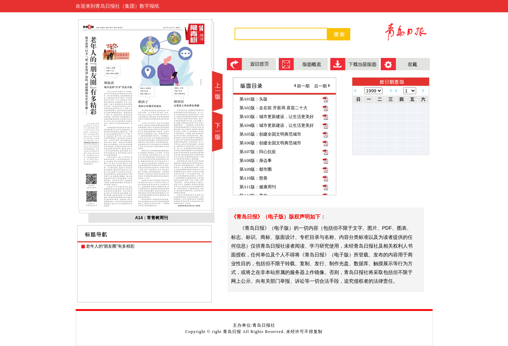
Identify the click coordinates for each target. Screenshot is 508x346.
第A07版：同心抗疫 (257, 151)
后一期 (322, 86)
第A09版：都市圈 (255, 169)
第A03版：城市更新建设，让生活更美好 (276, 116)
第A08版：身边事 (255, 160)
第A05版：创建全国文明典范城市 (270, 134)
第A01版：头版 (253, 99)
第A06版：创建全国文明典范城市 (270, 143)
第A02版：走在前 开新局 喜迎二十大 (273, 107)
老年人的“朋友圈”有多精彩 (110, 246)
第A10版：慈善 (253, 178)
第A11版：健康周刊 (257, 186)
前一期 (302, 86)
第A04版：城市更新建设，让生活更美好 (276, 125)
